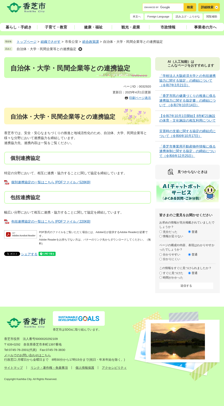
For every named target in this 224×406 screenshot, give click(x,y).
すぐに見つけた (173, 273)
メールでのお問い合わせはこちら (27, 355)
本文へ (137, 16)
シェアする (29, 254)
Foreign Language (158, 16)
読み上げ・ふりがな (188, 16)
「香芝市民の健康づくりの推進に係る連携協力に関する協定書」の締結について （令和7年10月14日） (187, 100)
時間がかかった (173, 277)
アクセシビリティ (114, 367)
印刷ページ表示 (140, 98)
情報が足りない (173, 236)
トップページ (27, 41)
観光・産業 (130, 27)
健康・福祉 (93, 27)
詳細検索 (207, 7)
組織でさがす (51, 41)
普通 (194, 231)
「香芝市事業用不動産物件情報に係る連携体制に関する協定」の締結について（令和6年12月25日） (187, 151)
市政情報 (168, 27)
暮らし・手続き (19, 27)
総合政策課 (90, 41)
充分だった (170, 231)
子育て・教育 (56, 27)
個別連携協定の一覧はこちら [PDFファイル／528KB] (50, 182)
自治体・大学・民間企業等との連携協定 (46, 49)
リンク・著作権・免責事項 (49, 367)
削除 (80, 49)
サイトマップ (13, 367)
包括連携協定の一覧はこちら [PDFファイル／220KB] (50, 221)
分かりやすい (171, 254)
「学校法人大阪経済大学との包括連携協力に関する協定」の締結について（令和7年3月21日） (187, 80)
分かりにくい (171, 259)
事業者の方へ (205, 27)
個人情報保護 (84, 367)
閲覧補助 (211, 16)
